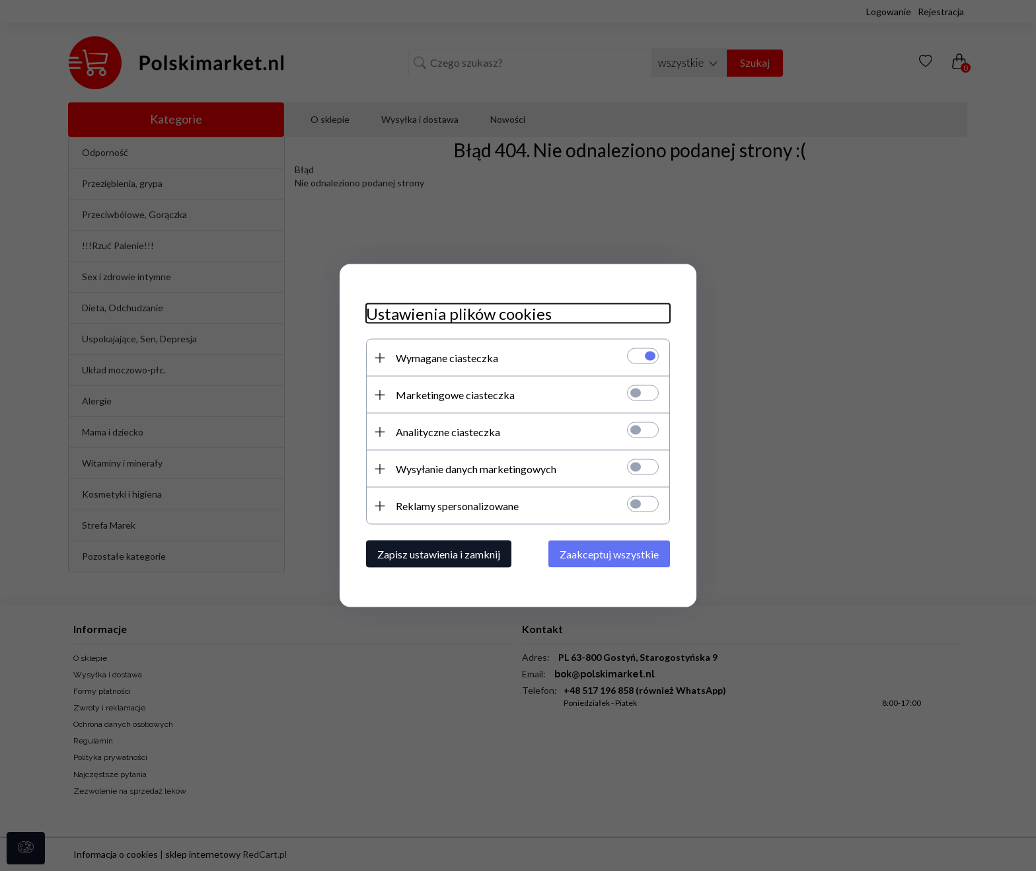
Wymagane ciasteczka (447, 358)
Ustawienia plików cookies (459, 313)
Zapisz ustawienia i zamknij (438, 554)
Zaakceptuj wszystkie (609, 554)
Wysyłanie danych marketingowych (476, 469)
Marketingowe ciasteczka (455, 395)
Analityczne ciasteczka (448, 432)
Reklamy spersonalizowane (457, 506)
